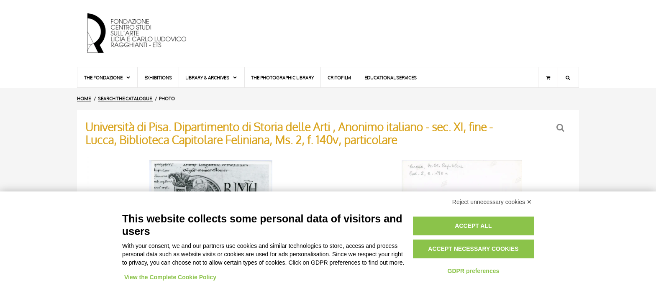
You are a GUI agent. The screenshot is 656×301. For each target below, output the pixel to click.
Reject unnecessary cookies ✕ (492, 202)
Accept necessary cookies (473, 248)
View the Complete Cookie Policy (170, 277)
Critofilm (339, 77)
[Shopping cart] (548, 77)
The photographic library (282, 77)
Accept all (473, 225)
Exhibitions (158, 77)
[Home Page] (144, 33)
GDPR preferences (474, 271)
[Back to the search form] (561, 127)
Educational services (390, 77)
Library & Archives (211, 77)
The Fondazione (107, 77)
